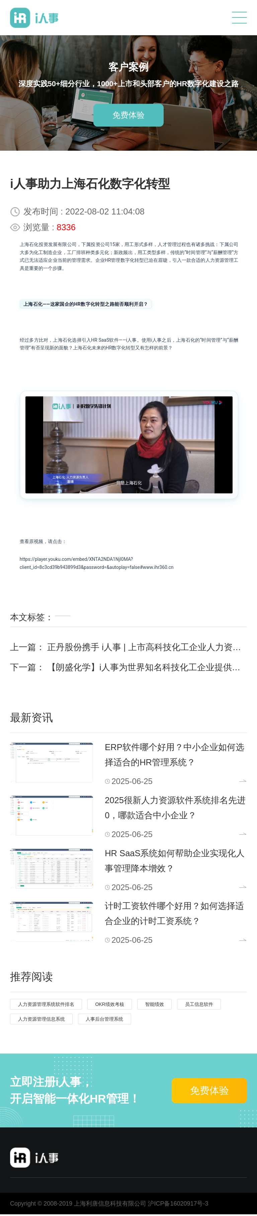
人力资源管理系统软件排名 (46, 1006)
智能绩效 (154, 1006)
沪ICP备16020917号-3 (178, 1205)
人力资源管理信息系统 (41, 1021)
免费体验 (128, 114)
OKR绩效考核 (109, 1006)
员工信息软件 (199, 1006)
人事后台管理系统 (104, 1021)
